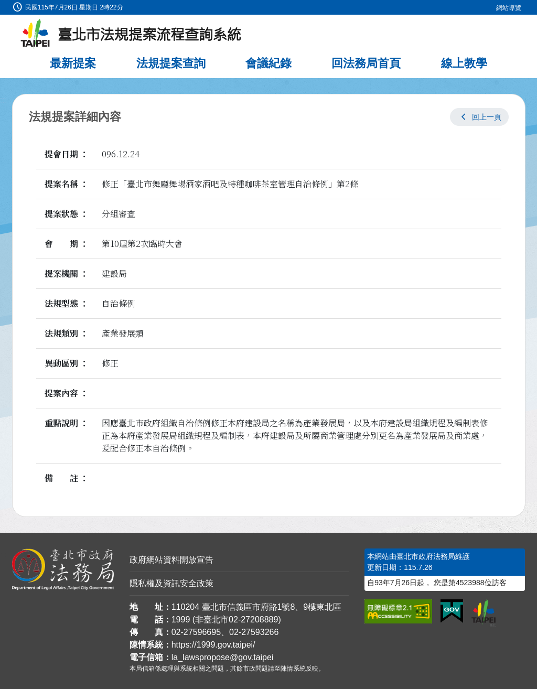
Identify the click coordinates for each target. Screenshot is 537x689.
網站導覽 (508, 8)
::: (3, 6)
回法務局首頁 (366, 63)
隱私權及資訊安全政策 (171, 583)
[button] (479, 117)
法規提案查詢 (171, 63)
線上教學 (464, 63)
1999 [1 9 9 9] (180, 619)
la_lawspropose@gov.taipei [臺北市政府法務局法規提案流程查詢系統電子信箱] (222, 657)
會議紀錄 (268, 63)
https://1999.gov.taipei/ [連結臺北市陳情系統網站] (213, 644)
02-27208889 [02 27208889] (253, 619)
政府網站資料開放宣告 (171, 559)
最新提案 (73, 63)
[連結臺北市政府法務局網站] (63, 569)
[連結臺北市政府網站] (483, 613)
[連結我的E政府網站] (452, 611)
